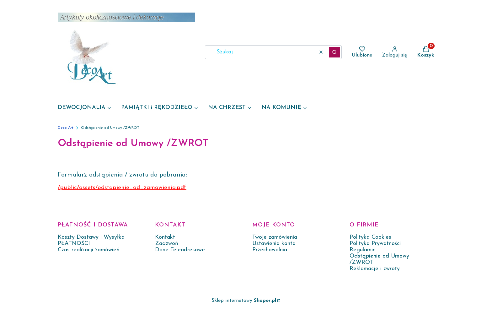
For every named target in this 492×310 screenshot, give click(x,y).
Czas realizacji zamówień (89, 250)
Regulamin (363, 250)
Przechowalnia (269, 250)
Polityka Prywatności (375, 244)
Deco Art (65, 128)
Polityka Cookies (370, 237)
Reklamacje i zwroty (375, 269)
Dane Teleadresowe (180, 250)
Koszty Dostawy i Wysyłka (91, 237)
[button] (334, 52)
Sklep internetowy (243, 300)
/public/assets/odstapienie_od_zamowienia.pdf (122, 188)
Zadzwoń (166, 244)
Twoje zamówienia (274, 237)
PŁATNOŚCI (74, 244)
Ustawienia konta (274, 244)
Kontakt (165, 237)
